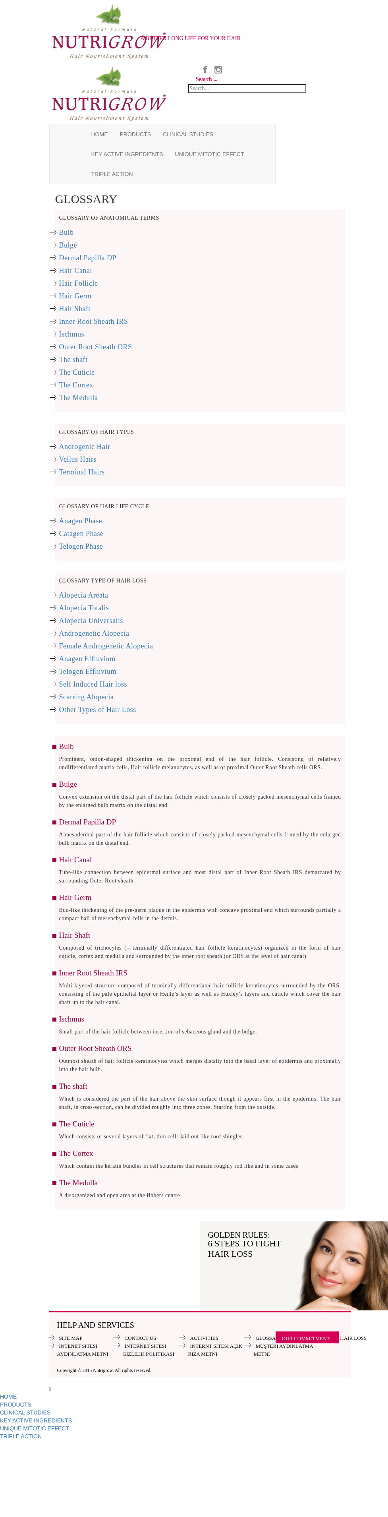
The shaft (73, 360)
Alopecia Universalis (91, 621)
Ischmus (72, 334)
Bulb (66, 232)
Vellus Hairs (78, 459)
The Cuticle (77, 372)
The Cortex (76, 385)
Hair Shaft (75, 309)
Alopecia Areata (83, 595)
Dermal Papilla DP (87, 258)
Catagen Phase (81, 534)
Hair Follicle (78, 283)
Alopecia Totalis (84, 608)
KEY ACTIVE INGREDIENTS (127, 154)
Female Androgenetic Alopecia (106, 646)
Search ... (207, 79)
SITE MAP (71, 1338)
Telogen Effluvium (87, 671)
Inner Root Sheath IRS (93, 321)
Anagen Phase (80, 521)
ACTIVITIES (204, 1338)
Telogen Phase (81, 546)
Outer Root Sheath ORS (95, 347)
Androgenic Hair (84, 447)
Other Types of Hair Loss (97, 710)
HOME (99, 134)
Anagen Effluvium (87, 659)
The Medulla (78, 398)
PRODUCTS (135, 134)
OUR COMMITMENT (306, 1338)
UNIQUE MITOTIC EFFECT (209, 154)
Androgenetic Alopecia (94, 633)
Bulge (68, 245)
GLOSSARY (269, 1338)
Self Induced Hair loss (93, 684)
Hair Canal (75, 271)
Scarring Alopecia (86, 697)
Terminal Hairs (82, 472)
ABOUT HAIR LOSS (344, 1338)
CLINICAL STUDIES (188, 134)
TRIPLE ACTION (112, 174)
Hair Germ (75, 296)
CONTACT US (140, 1338)
